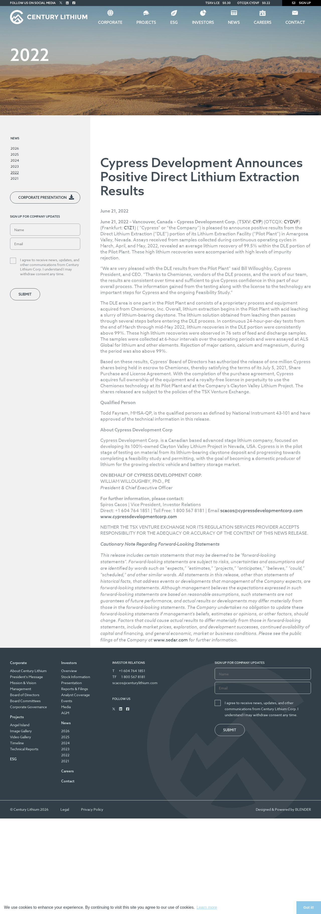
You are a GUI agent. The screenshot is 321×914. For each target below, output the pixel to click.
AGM (65, 712)
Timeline (17, 743)
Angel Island (19, 724)
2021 (15, 178)
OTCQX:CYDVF (248, 3)
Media (66, 706)
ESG (174, 22)
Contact (295, 22)
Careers (262, 22)
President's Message (26, 676)
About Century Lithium (28, 670)
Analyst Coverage (75, 694)
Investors (203, 22)
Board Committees (25, 700)
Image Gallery (21, 730)
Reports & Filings (74, 688)
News (234, 22)
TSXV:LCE (212, 3)
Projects (146, 22)
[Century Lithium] (48, 17)
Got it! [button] (308, 907)
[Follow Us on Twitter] (60, 3)
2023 (15, 166)
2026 (15, 148)
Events (66, 700)
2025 (15, 154)
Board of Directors (24, 694)
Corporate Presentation (42, 197)
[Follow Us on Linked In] (67, 3)
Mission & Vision (23, 682)
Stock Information (75, 676)
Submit (25, 294)
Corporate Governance (28, 706)
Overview (69, 670)
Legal (64, 809)
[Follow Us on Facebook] (73, 3)
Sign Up (301, 3)
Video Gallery (20, 737)
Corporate (110, 22)
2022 (15, 172)
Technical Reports (24, 749)
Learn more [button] (207, 907)
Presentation (71, 682)
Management (20, 688)
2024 (15, 160)
